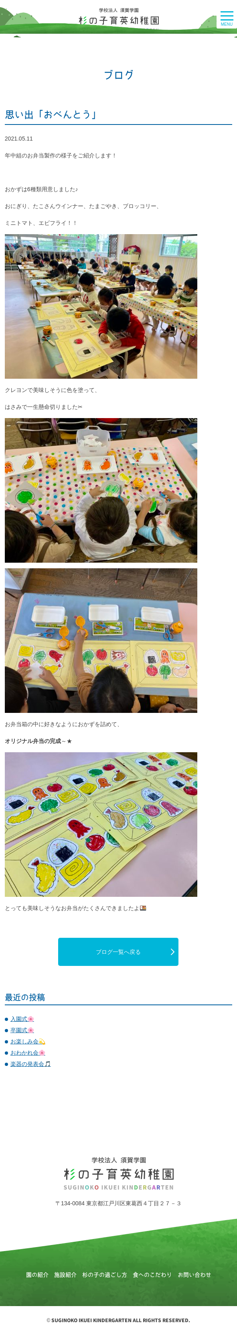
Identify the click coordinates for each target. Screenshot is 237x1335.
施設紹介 (65, 1275)
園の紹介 (37, 1275)
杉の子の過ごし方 (104, 1275)
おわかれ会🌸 (27, 1052)
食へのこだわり (152, 1275)
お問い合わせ (194, 1275)
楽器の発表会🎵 (30, 1064)
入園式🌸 (22, 1019)
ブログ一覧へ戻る (118, 952)
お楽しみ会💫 (27, 1041)
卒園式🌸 (22, 1030)
